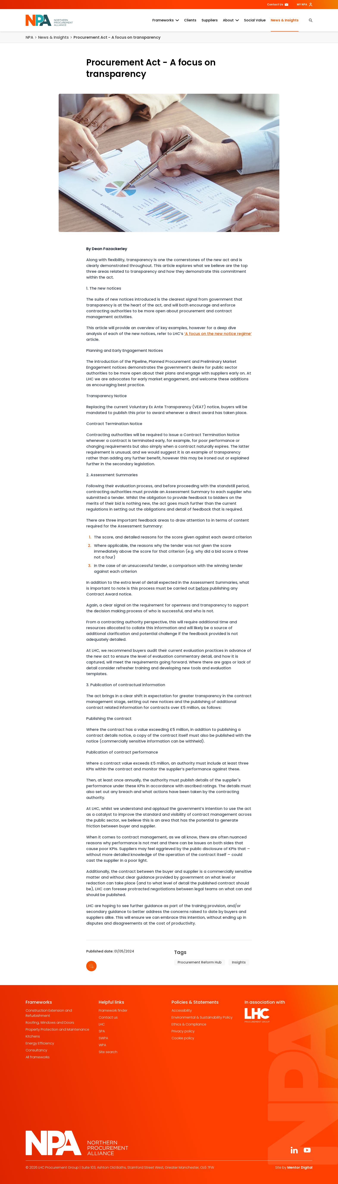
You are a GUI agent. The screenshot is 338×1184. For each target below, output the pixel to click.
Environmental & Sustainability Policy (202, 1017)
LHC (102, 1024)
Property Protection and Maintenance (57, 1029)
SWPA (103, 1038)
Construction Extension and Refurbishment (49, 1013)
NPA (29, 37)
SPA (102, 1031)
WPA (102, 1045)
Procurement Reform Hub (200, 962)
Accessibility (182, 1010)
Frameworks (165, 20)
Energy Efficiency (40, 1043)
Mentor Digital (299, 1167)
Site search (108, 1051)
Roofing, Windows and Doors (50, 1022)
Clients (190, 20)
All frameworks (38, 1057)
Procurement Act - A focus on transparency (117, 37)
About (231, 20)
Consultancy (36, 1050)
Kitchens (33, 1036)
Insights (239, 962)
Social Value (255, 20)
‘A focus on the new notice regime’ (218, 333)
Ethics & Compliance (189, 1024)
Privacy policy (183, 1031)
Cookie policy (183, 1038)
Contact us (108, 1017)
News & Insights (285, 20)
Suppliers (210, 20)
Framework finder (113, 1010)
